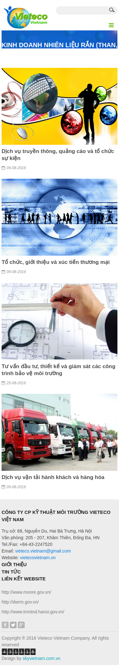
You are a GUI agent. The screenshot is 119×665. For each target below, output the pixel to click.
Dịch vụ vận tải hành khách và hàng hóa (53, 477)
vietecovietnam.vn (38, 557)
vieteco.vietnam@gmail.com (43, 550)
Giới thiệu (14, 564)
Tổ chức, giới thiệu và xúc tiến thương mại (56, 262)
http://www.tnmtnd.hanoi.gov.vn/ (33, 611)
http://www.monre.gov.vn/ (26, 592)
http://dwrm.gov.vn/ (20, 601)
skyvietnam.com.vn (41, 658)
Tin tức (11, 571)
